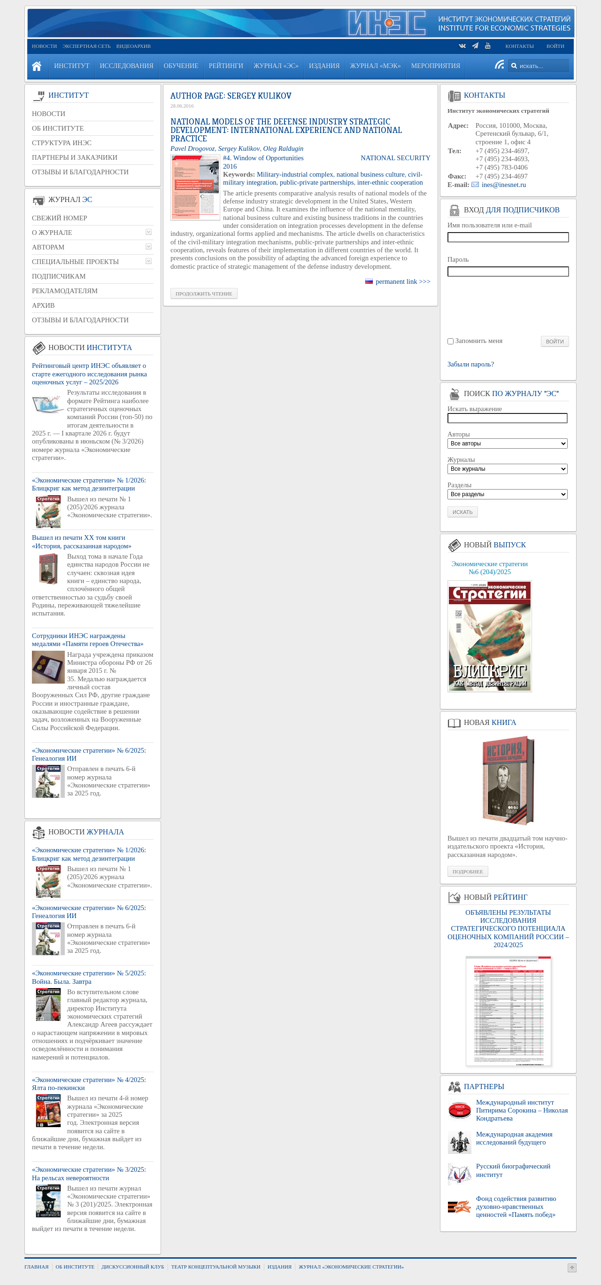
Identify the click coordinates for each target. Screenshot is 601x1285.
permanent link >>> (403, 281)
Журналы (461, 459)
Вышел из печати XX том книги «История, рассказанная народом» (81, 541)
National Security (396, 158)
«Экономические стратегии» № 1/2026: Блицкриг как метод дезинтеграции (89, 484)
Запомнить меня (479, 340)
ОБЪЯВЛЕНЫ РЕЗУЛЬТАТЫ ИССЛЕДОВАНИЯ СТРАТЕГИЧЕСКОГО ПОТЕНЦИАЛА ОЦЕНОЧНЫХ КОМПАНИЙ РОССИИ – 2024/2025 (508, 929)
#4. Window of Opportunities (263, 158)
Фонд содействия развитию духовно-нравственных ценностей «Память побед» (516, 1207)
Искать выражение (474, 409)
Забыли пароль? (470, 364)
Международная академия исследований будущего (514, 1138)
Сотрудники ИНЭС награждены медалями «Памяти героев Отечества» (88, 639)
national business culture (371, 174)
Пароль (458, 259)
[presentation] (508, 305)
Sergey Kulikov (239, 148)
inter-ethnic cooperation (390, 182)
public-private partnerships (317, 182)
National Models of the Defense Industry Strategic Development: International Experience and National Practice (286, 130)
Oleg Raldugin (283, 148)
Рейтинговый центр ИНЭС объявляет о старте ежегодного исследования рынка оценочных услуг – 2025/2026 (89, 374)
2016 (230, 166)
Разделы (459, 485)
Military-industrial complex (295, 174)
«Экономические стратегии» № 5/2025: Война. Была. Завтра (89, 977)
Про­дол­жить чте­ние (204, 293)
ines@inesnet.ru (504, 184)
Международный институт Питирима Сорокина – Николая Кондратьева (522, 1110)
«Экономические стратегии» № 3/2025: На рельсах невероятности (89, 1173)
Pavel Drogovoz (192, 148)
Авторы (458, 434)
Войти (555, 46)
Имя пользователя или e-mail (489, 225)
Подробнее (468, 871)
